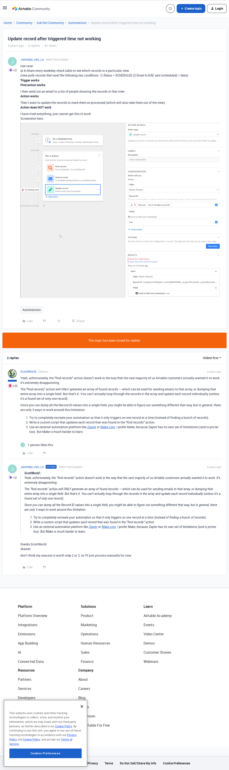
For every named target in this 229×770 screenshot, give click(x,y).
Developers (26, 697)
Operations (89, 634)
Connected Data (31, 661)
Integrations (27, 624)
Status (83, 706)
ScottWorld (28, 371)
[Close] (82, 731)
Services (24, 688)
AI (19, 652)
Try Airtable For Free (94, 725)
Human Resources (95, 643)
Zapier (91, 427)
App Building (28, 643)
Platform (25, 606)
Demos (149, 643)
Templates (26, 716)
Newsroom (86, 716)
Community (24, 23)
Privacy (92, 763)
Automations (77, 23)
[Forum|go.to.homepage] (31, 8)
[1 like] (36, 444)
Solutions (88, 606)
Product (87, 615)
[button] (5, 9)
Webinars (151, 661)
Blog (81, 697)
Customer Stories (157, 652)
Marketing (89, 624)
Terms (109, 763)
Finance (87, 661)
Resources (26, 670)
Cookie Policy (63, 751)
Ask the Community (50, 23)
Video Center (154, 634)
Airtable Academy (158, 615)
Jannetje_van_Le (32, 59)
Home (8, 23)
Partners (24, 679)
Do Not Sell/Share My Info (138, 763)
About (83, 679)
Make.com (107, 427)
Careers (84, 688)
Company (85, 670)
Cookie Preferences (176, 763)
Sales (85, 652)
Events (149, 624)
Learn (148, 606)
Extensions (26, 634)
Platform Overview (32, 615)
